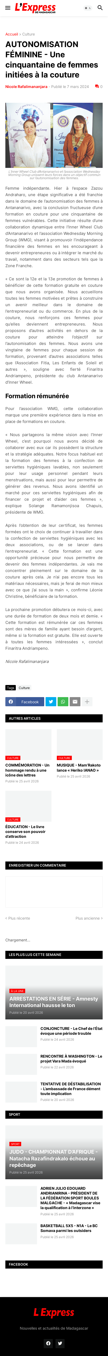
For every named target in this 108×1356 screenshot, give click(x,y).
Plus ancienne (88, 918)
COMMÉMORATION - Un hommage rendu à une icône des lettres (27, 770)
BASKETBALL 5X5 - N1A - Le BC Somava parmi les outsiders (69, 1228)
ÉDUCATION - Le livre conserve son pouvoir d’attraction (25, 831)
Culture (28, 34)
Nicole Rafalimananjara (26, 86)
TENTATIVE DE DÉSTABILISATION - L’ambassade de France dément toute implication (70, 1089)
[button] (7, 8)
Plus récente (19, 918)
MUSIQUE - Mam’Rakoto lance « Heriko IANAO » (79, 767)
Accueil (11, 34)
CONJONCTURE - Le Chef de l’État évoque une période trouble (71, 1031)
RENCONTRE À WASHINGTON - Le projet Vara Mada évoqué (71, 1058)
